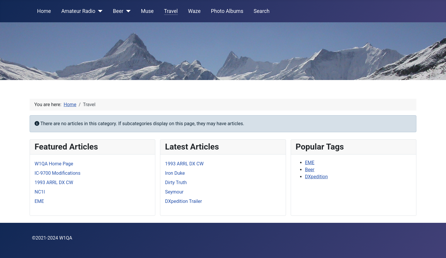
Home (44, 11)
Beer (118, 11)
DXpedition (316, 176)
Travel (171, 11)
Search (262, 11)
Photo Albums (227, 11)
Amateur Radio (78, 11)
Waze (194, 11)
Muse (147, 11)
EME (309, 162)
